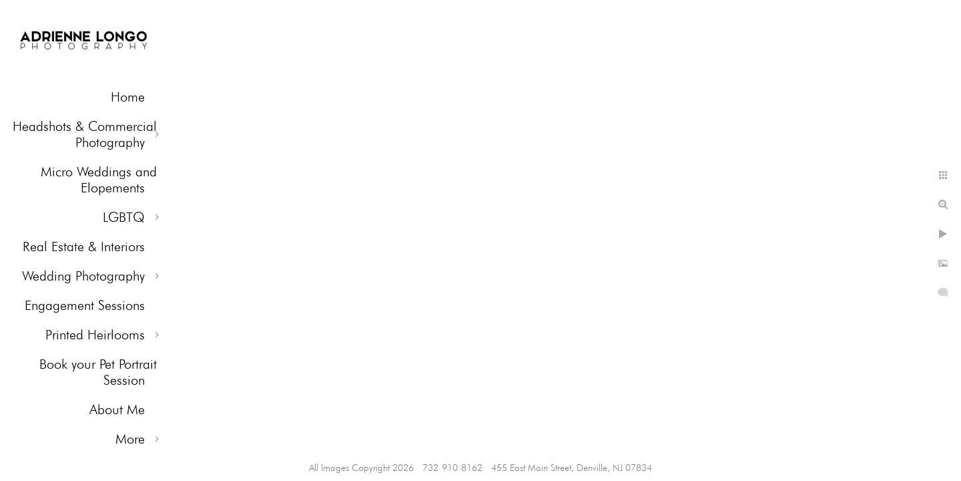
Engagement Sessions (85, 305)
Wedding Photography (83, 276)
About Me (117, 410)
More (130, 439)
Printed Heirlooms (95, 335)
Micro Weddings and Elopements (99, 180)
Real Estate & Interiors (84, 246)
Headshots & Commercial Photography (85, 134)
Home (128, 97)
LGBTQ (124, 217)
